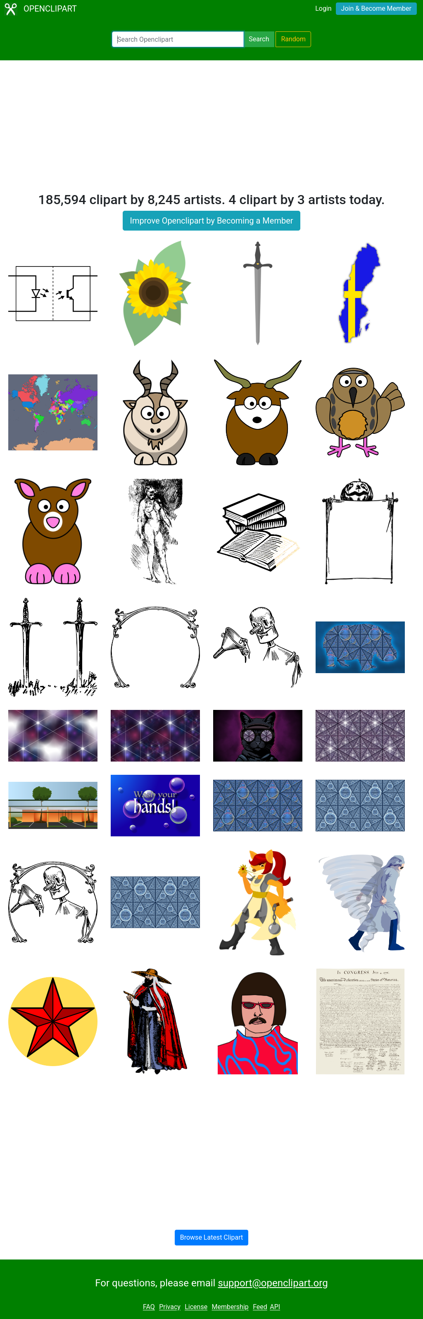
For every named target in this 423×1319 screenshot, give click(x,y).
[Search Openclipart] (178, 39)
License (196, 1307)
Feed (260, 1307)
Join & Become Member (376, 8)
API (275, 1307)
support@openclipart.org (273, 1283)
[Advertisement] (211, 130)
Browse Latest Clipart (211, 1237)
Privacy (170, 1307)
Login (323, 8)
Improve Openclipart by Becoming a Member (211, 221)
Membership (230, 1307)
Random (293, 39)
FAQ (149, 1307)
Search (259, 39)
